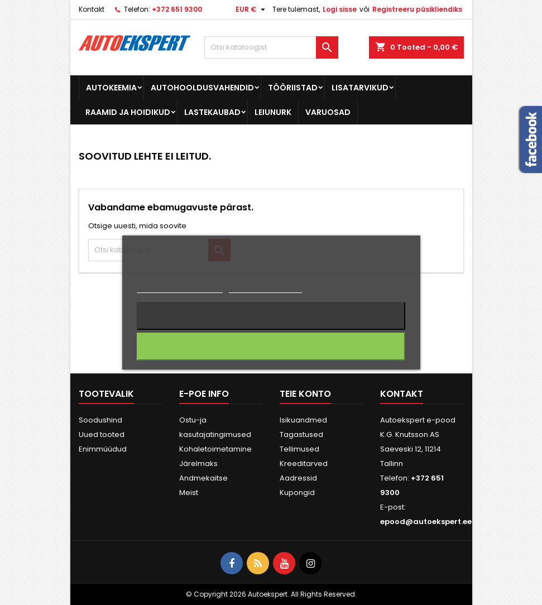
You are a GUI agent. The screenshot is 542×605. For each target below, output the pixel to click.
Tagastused (301, 434)
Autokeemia (111, 87)
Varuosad (328, 112)
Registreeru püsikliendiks (417, 9)
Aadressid (298, 478)
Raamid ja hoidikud (127, 112)
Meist (188, 492)
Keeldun (271, 315)
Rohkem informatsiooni (179, 287)
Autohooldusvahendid (202, 87)
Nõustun (271, 346)
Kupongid (297, 492)
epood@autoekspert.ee (426, 521)
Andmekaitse (203, 478)
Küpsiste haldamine (265, 287)
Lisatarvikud (360, 87)
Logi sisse (340, 9)
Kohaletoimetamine (215, 449)
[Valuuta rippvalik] (252, 9)
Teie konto (305, 393)
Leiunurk (273, 112)
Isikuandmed (303, 420)
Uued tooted (101, 434)
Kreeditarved (304, 463)
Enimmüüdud (103, 449)
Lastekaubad (212, 112)
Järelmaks (198, 463)
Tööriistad (293, 87)
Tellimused (299, 449)
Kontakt (91, 9)
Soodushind (100, 420)
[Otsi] (271, 47)
